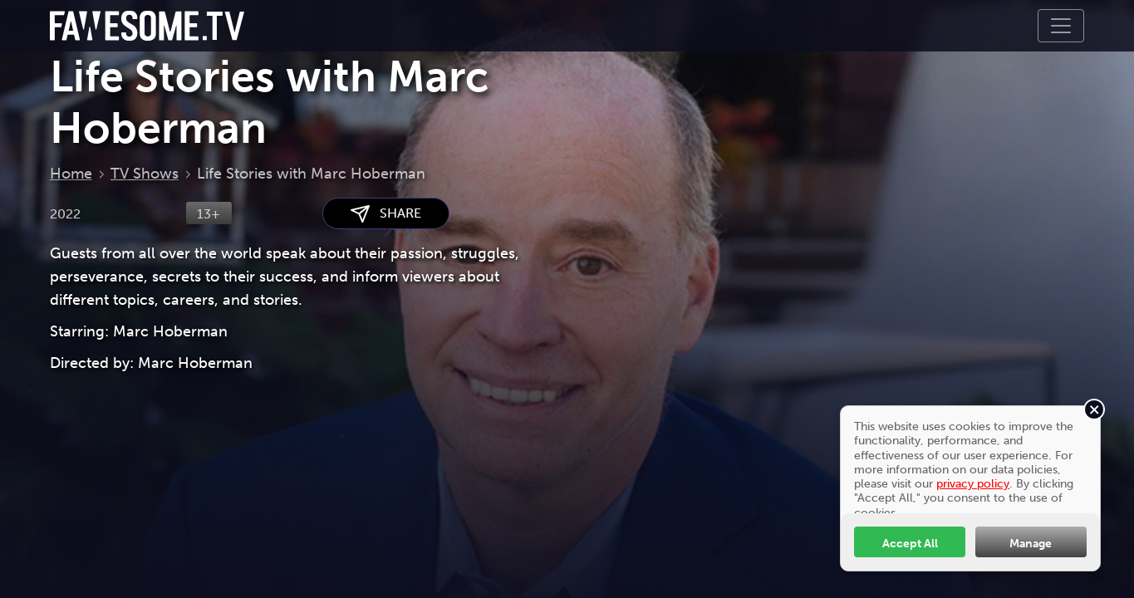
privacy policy (972, 483)
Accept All (910, 543)
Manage (1030, 543)
